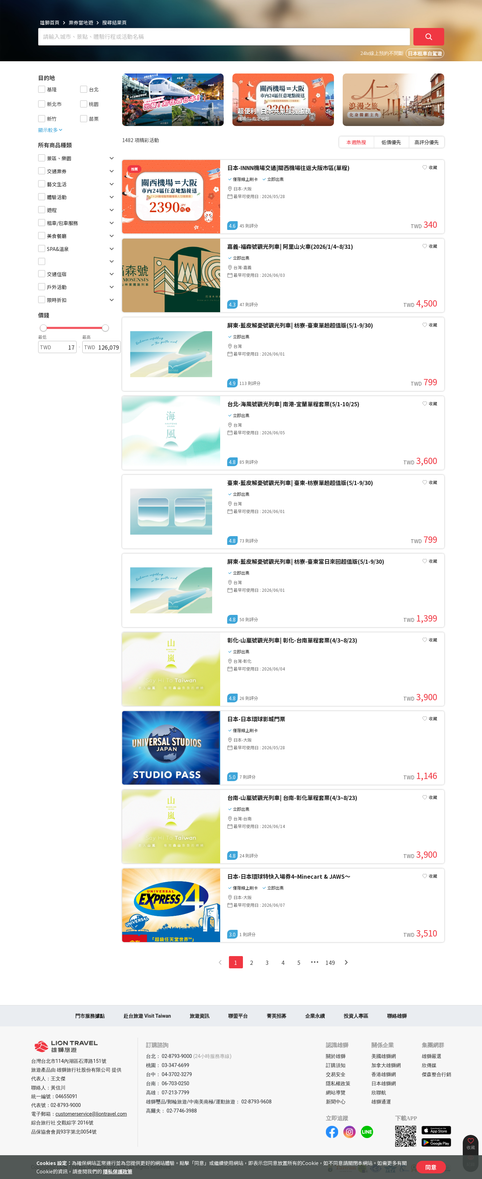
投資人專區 (356, 1016)
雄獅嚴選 (431, 1056)
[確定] (428, 36)
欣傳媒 (429, 1065)
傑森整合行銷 (436, 1074)
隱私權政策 (338, 1083)
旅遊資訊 (199, 1016)
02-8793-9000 (66, 1105)
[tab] (356, 142)
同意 (430, 1167)
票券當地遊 (81, 22)
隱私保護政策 (117, 1171)
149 (330, 962)
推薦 (134, 168)
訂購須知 (335, 1065)
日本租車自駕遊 (425, 53)
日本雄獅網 (383, 1083)
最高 (86, 337)
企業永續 (315, 1016)
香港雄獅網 (383, 1074)
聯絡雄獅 (397, 1016)
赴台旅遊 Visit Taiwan (147, 1016)
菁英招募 (276, 1016)
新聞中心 (335, 1101)
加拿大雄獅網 (386, 1065)
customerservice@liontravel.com (91, 1114)
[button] (74, 326)
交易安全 (335, 1074)
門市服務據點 (90, 1016)
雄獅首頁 (50, 22)
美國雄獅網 (383, 1056)
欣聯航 (378, 1092)
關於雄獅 (335, 1056)
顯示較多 (50, 129)
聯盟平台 (238, 1016)
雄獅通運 (381, 1101)
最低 (42, 337)
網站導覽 (335, 1092)
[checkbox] (41, 89)
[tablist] (391, 142)
